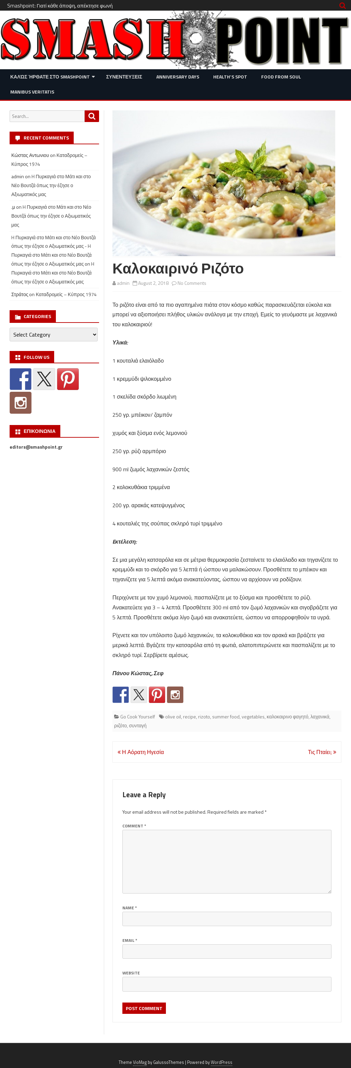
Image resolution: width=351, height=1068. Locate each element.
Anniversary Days (177, 76)
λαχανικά (320, 716)
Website (131, 973)
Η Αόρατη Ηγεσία (141, 752)
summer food (226, 716)
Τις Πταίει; (322, 752)
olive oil (173, 716)
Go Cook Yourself (137, 716)
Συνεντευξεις (124, 76)
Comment (134, 826)
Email (129, 940)
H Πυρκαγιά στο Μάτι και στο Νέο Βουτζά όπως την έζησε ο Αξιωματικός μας (51, 185)
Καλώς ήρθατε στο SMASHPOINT (50, 76)
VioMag (140, 1062)
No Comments (192, 283)
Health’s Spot (230, 76)
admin (123, 283)
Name (129, 908)
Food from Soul (281, 76)
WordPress (221, 1062)
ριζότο (120, 725)
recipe (189, 716)
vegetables (253, 716)
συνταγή (138, 725)
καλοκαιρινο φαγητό (287, 716)
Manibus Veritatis (32, 91)
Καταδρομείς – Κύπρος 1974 (66, 294)
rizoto (204, 716)
